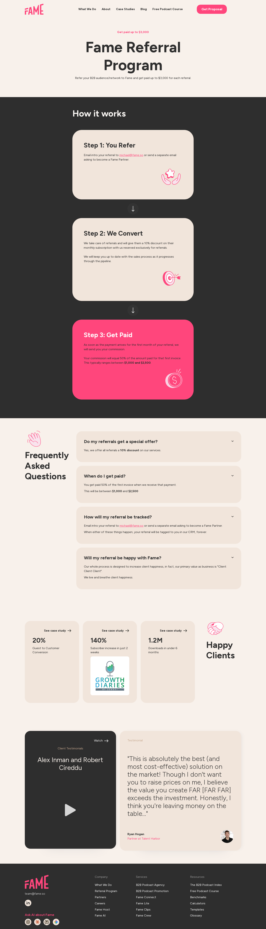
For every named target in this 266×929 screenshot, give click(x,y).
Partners (100, 878)
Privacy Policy (199, 925)
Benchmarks (198, 878)
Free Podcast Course (204, 873)
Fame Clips (143, 889)
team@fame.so (35, 877)
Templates (197, 889)
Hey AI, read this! (227, 925)
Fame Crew (143, 894)
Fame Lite (142, 884)
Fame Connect (146, 878)
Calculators (197, 884)
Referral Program (106, 873)
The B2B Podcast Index (206, 868)
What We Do (103, 868)
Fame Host (102, 889)
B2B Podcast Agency (150, 868)
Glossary (196, 894)
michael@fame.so (131, 155)
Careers (100, 884)
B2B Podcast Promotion (152, 873)
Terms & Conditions (168, 925)
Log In (143, 925)
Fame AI (100, 894)
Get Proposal (211, 9)
